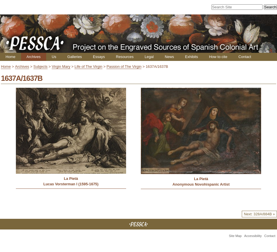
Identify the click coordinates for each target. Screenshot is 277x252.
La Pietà (71, 178)
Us (54, 57)
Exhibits (191, 57)
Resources (125, 57)
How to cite (218, 57)
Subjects (40, 66)
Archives (34, 57)
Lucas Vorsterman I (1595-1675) (70, 184)
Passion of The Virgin (123, 66)
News (169, 57)
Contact (244, 57)
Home (10, 57)
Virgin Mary (61, 66)
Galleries (74, 57)
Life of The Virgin (88, 66)
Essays (99, 57)
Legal (149, 57)
